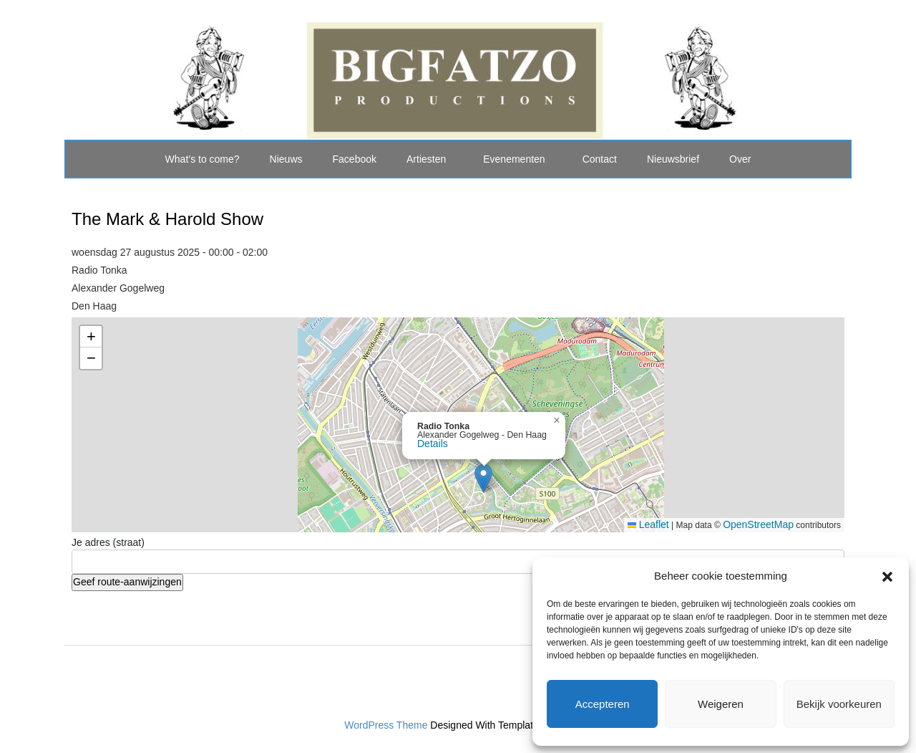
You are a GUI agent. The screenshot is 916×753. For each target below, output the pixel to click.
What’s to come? (202, 159)
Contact (600, 159)
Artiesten (426, 159)
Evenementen (514, 159)
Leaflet (648, 524)
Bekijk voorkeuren (839, 704)
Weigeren (721, 704)
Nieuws (286, 159)
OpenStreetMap (758, 524)
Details (432, 443)
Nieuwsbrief (673, 159)
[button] (887, 575)
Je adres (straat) (108, 542)
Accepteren (602, 704)
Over (740, 159)
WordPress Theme (385, 725)
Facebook (354, 159)
